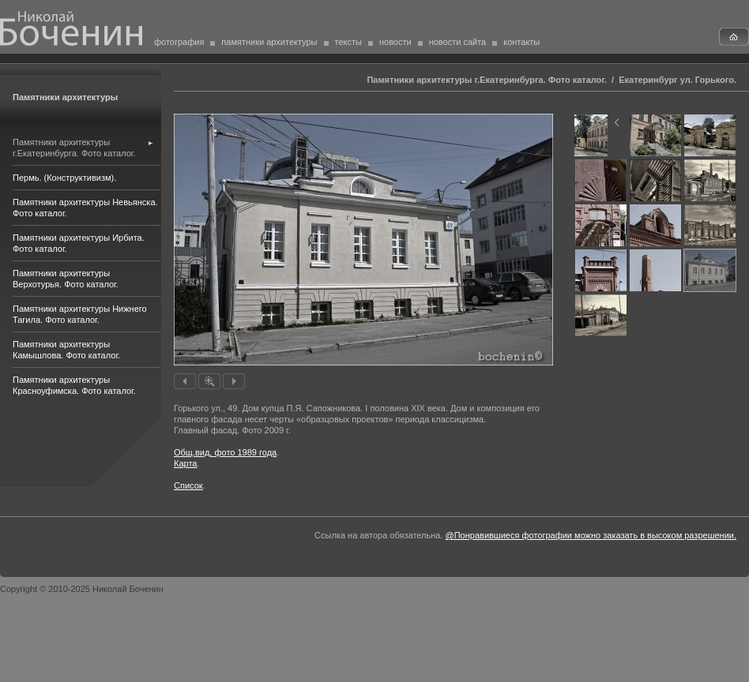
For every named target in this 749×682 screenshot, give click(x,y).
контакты (521, 42)
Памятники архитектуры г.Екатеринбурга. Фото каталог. (486, 79)
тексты (348, 42)
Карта (185, 463)
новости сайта (458, 42)
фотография (179, 42)
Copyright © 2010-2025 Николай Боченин (82, 589)
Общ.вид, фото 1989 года (225, 452)
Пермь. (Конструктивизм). (64, 177)
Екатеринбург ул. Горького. (677, 79)
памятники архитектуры (269, 42)
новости (395, 42)
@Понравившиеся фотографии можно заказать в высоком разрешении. (591, 535)
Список (188, 485)
